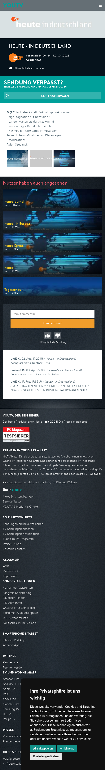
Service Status (12, 501)
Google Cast (11, 704)
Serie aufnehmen (55, 95)
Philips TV (9, 719)
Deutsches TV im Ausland (19, 623)
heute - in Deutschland (40, 46)
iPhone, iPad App (14, 640)
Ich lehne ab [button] (67, 748)
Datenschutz (11, 571)
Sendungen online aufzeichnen (23, 524)
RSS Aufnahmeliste (15, 618)
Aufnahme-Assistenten (18, 588)
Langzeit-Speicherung (17, 593)
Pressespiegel (12, 741)
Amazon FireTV (13, 679)
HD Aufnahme (12, 603)
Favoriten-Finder (14, 598)
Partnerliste (10, 662)
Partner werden (13, 667)
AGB (6, 566)
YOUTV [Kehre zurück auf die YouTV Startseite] (13, 5)
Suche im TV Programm (18, 539)
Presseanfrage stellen (17, 736)
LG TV (7, 714)
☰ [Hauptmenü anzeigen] (100, 5)
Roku (6, 694)
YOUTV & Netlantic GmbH (20, 507)
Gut (47, 335)
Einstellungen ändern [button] (46, 756)
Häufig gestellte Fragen (18, 759)
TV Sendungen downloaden (21, 534)
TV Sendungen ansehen (18, 529)
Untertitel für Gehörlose (19, 608)
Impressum (10, 576)
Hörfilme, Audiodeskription (20, 613)
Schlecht (57, 335)
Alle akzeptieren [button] (43, 748)
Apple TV (9, 689)
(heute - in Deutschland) (61, 358)
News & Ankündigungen (18, 496)
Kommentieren (52, 323)
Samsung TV (11, 709)
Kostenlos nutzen (14, 549)
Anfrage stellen (13, 764)
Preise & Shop (12, 544)
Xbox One (9, 699)
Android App (11, 645)
